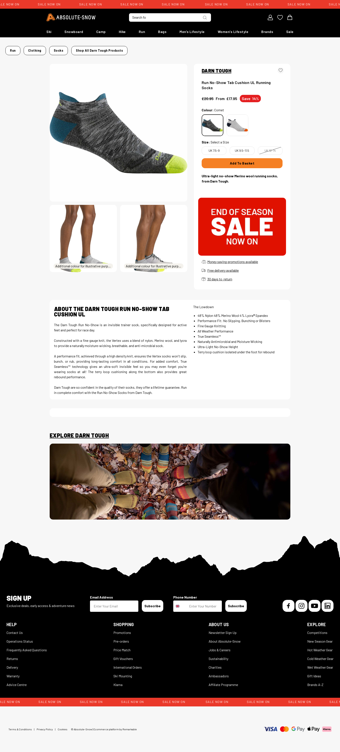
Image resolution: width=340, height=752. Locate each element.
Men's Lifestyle (192, 32)
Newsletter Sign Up (223, 630)
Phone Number (185, 594)
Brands (267, 32)
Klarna (118, 682)
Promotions (122, 630)
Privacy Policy (45, 726)
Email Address (101, 594)
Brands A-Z (315, 682)
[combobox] (180, 603)
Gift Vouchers (123, 656)
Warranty (13, 673)
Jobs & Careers (219, 647)
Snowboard (73, 32)
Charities (215, 665)
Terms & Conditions (20, 726)
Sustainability (218, 656)
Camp (101, 32)
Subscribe (152, 603)
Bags (162, 32)
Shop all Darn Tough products (223, 49)
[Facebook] (288, 603)
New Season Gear (320, 639)
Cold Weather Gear (320, 656)
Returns (12, 656)
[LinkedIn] (327, 603)
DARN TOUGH (216, 68)
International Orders (127, 665)
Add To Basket (242, 160)
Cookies (62, 726)
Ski (49, 32)
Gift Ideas (314, 673)
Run (142, 32)
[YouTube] (314, 603)
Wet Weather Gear (320, 665)
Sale (290, 32)
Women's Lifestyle (233, 32)
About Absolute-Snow (225, 639)
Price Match (122, 647)
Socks (99, 49)
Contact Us (15, 630)
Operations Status (20, 639)
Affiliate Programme (223, 682)
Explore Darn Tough (79, 433)
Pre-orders (121, 639)
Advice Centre (17, 682)
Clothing (81, 49)
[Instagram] (301, 603)
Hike (122, 32)
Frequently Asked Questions (27, 647)
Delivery (12, 665)
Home (54, 49)
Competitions (317, 630)
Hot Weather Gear (320, 647)
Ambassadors (219, 673)
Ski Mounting (122, 673)
